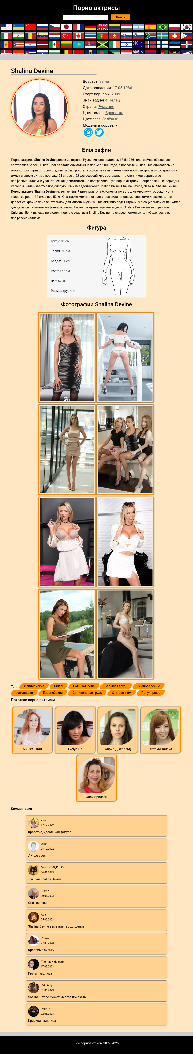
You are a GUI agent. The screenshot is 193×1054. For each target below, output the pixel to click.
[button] (67, 358)
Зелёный (110, 119)
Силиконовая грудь (87, 693)
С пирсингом (121, 693)
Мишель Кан (32, 749)
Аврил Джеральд (118, 749)
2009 (115, 94)
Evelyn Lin (75, 749)
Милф (58, 686)
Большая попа (83, 686)
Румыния (106, 106)
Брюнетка (114, 112)
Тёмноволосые (148, 686)
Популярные (150, 693)
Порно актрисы (96, 8)
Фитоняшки (24, 693)
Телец (114, 100)
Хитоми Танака (160, 749)
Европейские (53, 693)
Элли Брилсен (96, 797)
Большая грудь (116, 686)
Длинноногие (34, 686)
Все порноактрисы (88, 1043)
